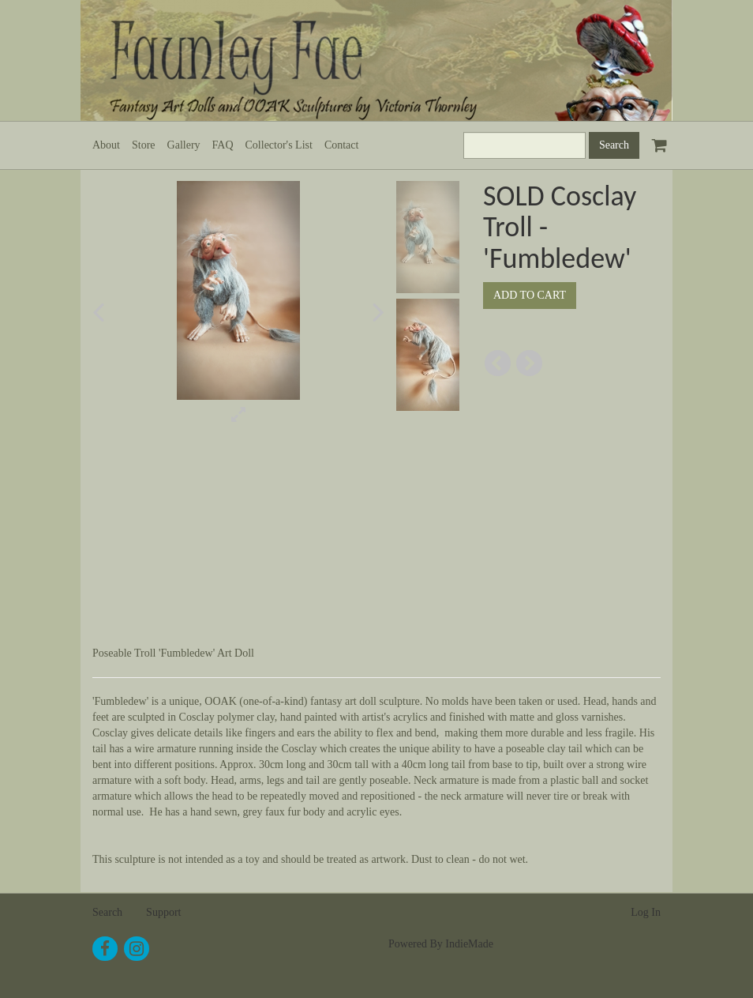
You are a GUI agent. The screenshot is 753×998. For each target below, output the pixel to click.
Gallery (183, 145)
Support (163, 912)
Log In (646, 912)
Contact (341, 145)
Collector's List (279, 145)
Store (143, 145)
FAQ (223, 145)
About (106, 145)
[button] (120, 312)
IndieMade (469, 944)
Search (107, 912)
